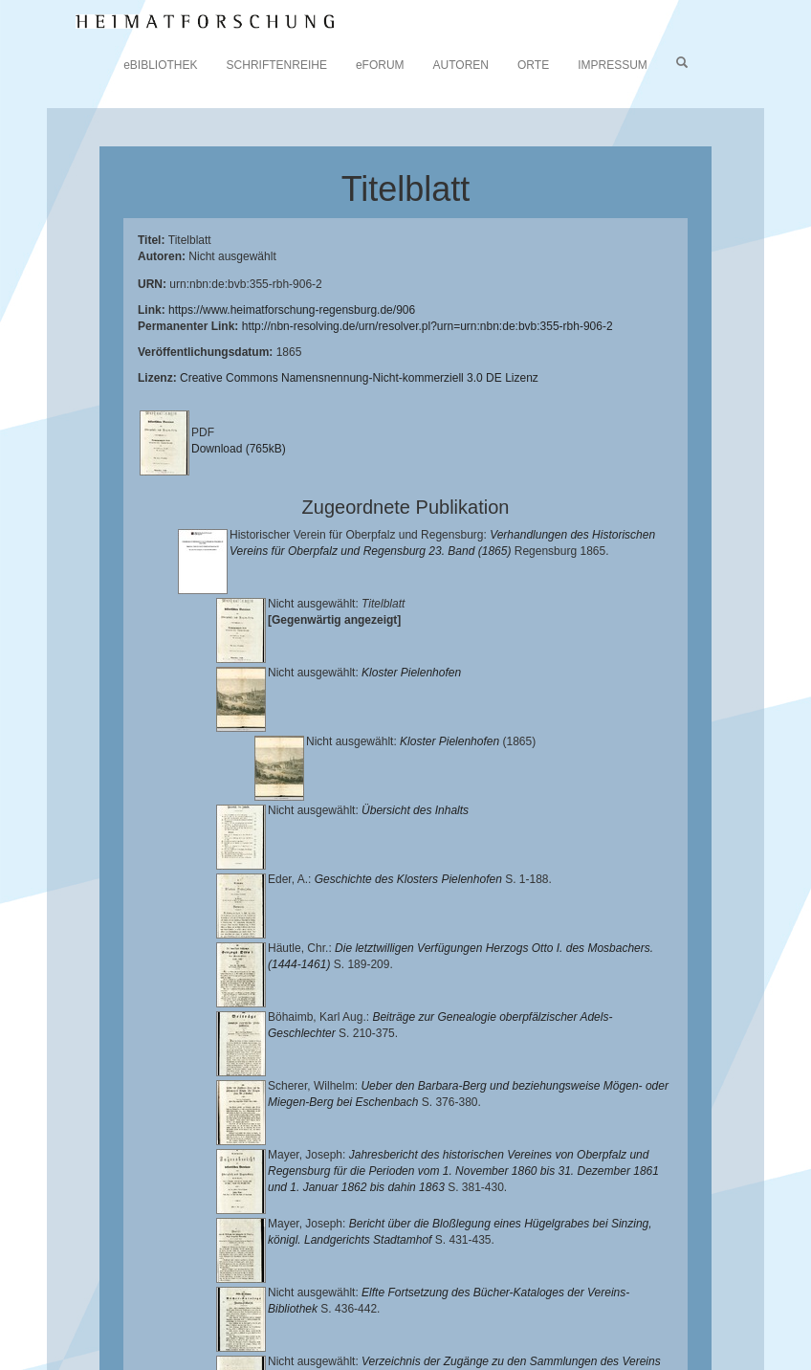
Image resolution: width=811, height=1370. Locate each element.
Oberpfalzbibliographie (511, 1328)
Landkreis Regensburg (202, 1313)
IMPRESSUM (612, 65)
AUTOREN (461, 65)
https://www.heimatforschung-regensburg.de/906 (291, 310)
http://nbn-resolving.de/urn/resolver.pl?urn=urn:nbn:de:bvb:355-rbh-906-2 (427, 326)
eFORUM (380, 65)
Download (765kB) (238, 448)
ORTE (533, 65)
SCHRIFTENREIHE (277, 65)
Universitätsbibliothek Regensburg (548, 1283)
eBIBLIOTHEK (160, 65)
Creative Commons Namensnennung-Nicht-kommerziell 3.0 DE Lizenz (359, 378)
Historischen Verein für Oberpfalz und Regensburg (584, 1298)
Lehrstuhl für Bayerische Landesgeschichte (205, 1298)
